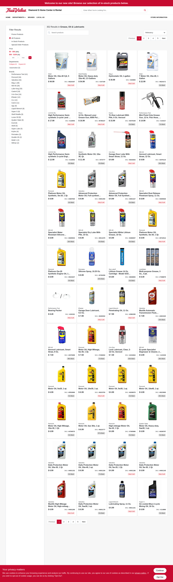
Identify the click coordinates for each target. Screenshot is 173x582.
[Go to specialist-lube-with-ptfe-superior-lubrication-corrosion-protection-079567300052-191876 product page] (92, 226)
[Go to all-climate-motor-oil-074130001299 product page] (61, 458)
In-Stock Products (17, 41)
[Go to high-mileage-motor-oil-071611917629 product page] (122, 419)
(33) (16, 80)
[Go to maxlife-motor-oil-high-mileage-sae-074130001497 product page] (61, 497)
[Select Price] (30, 57)
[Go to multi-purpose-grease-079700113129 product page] (152, 265)
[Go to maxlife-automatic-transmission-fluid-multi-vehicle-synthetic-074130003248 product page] (152, 304)
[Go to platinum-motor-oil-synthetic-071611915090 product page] (152, 226)
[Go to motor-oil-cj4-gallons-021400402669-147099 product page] (61, 69)
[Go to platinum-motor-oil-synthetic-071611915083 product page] (61, 186)
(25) (16, 89)
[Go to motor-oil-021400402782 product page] (152, 69)
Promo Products (17, 34)
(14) (16, 94)
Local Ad (41, 17)
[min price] (13, 57)
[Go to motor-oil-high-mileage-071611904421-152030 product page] (61, 419)
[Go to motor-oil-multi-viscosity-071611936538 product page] (152, 381)
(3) (16, 134)
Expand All (22, 64)
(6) (17, 120)
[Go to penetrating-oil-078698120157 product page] (122, 304)
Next (163, 38)
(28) (15, 83)
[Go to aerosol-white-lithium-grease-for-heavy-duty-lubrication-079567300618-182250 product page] (122, 226)
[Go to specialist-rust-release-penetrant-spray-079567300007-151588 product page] (152, 186)
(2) (16, 137)
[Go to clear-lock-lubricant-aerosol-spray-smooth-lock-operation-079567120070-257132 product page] (122, 343)
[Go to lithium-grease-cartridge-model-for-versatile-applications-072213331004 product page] (122, 265)
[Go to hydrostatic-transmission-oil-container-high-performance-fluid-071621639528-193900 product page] (122, 69)
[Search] (145, 10)
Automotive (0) (14, 68)
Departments (18, 17)
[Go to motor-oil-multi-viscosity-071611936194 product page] (92, 381)
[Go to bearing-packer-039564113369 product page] (61, 304)
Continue (160, 570)
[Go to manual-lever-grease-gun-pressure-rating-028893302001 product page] (92, 108)
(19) (15, 91)
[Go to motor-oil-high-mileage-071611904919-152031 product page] (92, 343)
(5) (14, 126)
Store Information (159, 17)
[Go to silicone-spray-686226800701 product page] (92, 265)
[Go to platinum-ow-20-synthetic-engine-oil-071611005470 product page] (61, 265)
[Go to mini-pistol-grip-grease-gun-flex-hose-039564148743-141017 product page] (152, 108)
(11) (15, 103)
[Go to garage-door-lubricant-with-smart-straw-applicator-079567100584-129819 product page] (122, 147)
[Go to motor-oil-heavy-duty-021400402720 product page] (92, 69)
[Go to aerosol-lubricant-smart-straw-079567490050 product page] (152, 147)
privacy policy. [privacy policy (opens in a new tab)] (140, 573)
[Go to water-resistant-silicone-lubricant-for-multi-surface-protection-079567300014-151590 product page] (61, 226)
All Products (15, 38)
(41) (19, 74)
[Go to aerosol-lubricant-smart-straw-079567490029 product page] (61, 343)
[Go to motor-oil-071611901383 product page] (61, 381)
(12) (15, 97)
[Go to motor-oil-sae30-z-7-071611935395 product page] (92, 419)
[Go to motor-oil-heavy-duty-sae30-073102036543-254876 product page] (152, 419)
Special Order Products (19, 44)
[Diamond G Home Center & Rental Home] (16, 10)
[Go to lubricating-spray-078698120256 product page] (122, 497)
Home (8, 17)
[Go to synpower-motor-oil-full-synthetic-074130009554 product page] (122, 186)
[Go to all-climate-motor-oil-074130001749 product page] (122, 458)
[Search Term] (114, 10)
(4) (15, 131)
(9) (14, 106)
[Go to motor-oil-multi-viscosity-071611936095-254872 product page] (122, 381)
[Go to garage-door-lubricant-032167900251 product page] (92, 304)
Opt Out (160, 577)
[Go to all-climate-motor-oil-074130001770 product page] (152, 458)
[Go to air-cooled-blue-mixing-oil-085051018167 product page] (152, 497)
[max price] (23, 57)
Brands (31, 17)
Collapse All (13, 64)
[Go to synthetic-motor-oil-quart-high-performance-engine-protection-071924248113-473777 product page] (92, 147)
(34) (16, 77)
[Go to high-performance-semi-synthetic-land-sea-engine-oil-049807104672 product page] (61, 108)
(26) (15, 86)
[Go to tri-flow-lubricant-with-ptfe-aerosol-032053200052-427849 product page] (122, 108)
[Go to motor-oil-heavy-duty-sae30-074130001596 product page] (92, 497)
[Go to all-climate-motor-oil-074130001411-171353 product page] (92, 458)
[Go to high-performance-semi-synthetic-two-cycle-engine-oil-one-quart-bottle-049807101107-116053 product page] (61, 147)
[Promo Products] (10, 34)
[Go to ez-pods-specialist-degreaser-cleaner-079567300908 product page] (152, 343)
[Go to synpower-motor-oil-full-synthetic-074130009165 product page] (92, 186)
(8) (16, 117)
